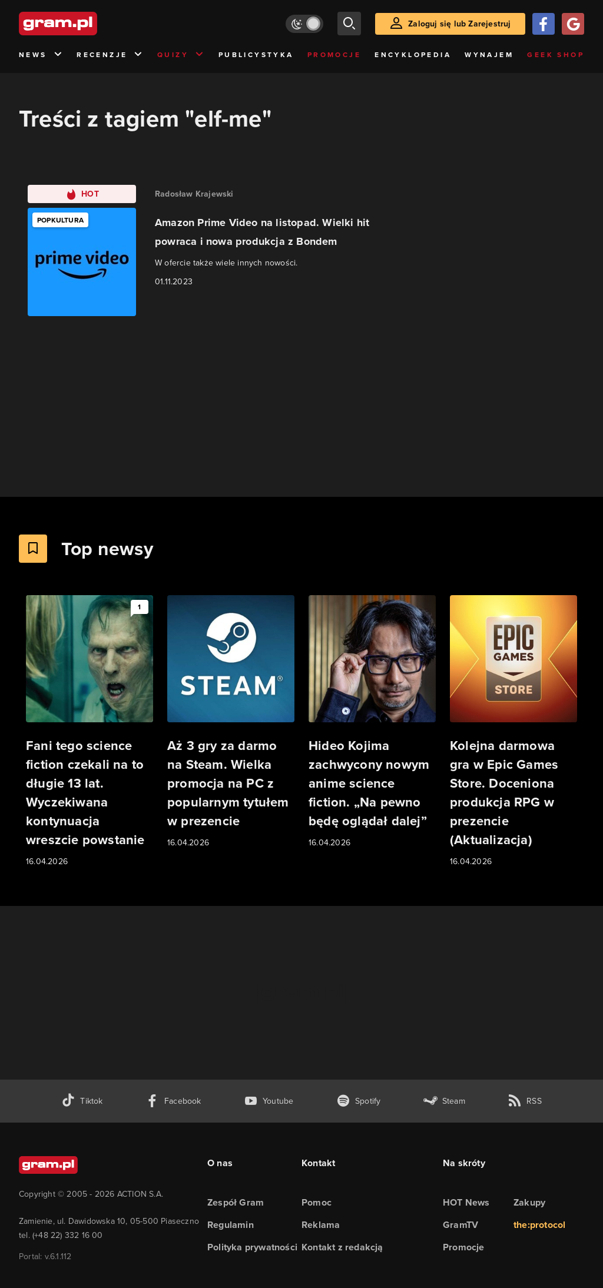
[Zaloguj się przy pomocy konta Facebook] (543, 24)
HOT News (466, 1202)
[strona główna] (87, 23)
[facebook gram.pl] (173, 1101)
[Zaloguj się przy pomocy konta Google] (573, 24)
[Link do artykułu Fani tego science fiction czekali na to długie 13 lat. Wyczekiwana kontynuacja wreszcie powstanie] (89, 731)
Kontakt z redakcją (342, 1247)
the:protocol (539, 1224)
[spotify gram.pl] (358, 1101)
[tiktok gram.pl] (81, 1101)
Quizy (180, 55)
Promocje (334, 54)
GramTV (460, 1224)
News (41, 55)
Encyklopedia (413, 54)
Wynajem (489, 54)
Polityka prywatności (252, 1247)
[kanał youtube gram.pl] (269, 1101)
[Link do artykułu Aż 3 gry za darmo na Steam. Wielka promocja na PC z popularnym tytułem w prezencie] (231, 722)
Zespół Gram (235, 1202)
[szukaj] (349, 23)
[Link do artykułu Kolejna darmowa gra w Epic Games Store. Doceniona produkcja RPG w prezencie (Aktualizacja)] (513, 731)
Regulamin (230, 1224)
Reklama (321, 1224)
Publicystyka (256, 54)
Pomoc (317, 1202)
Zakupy (529, 1202)
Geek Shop (555, 54)
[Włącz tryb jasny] (304, 24)
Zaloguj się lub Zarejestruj (459, 24)
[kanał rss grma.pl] (525, 1101)
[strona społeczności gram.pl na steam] (444, 1101)
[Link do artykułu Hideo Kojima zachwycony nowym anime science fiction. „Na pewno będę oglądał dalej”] (372, 722)
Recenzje (110, 55)
